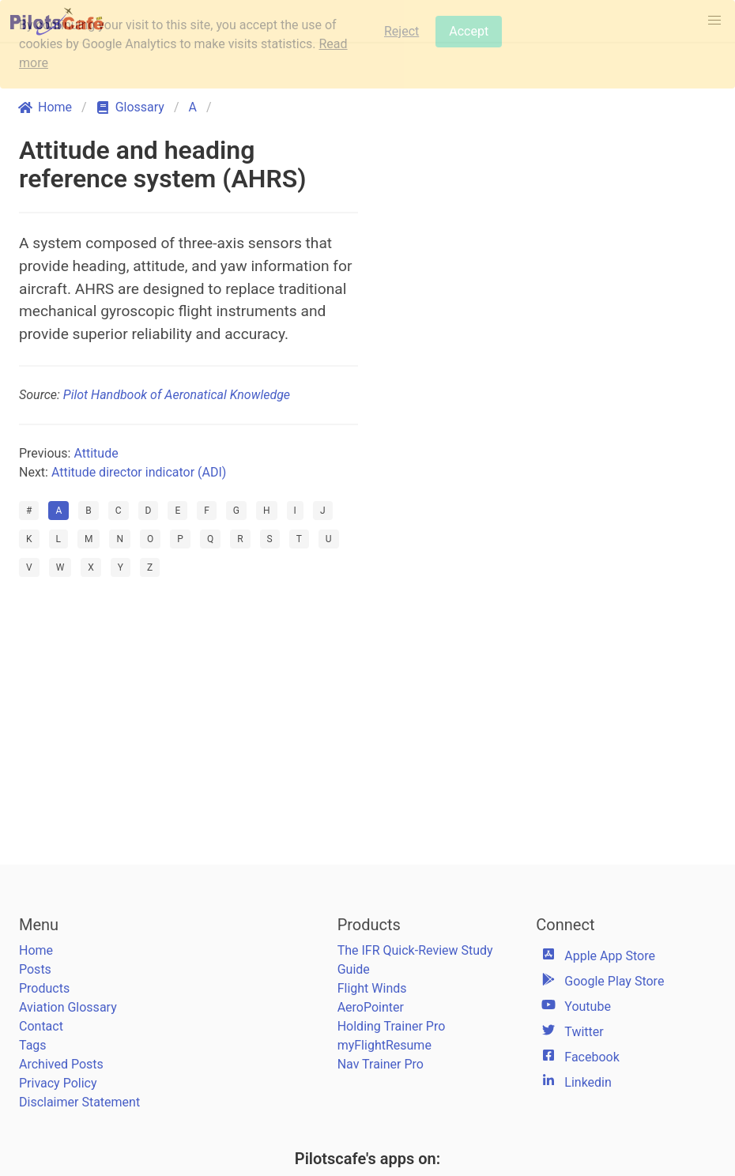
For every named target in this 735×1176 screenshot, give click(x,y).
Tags (33, 1045)
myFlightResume (384, 1045)
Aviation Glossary (68, 1007)
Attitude (96, 453)
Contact (41, 1026)
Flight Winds (372, 988)
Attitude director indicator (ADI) (138, 472)
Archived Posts (61, 1064)
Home (36, 950)
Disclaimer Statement (79, 1102)
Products (44, 988)
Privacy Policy (58, 1083)
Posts (35, 969)
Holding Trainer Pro (391, 1026)
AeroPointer (370, 1007)
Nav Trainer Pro (380, 1064)
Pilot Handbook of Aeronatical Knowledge (176, 394)
